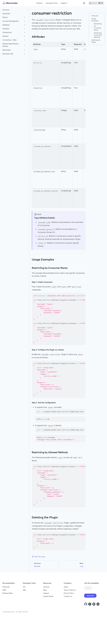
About (66, 587)
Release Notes (8, 593)
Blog (45, 590)
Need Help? (7, 50)
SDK (24, 590)
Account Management (10, 21)
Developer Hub (8, 54)
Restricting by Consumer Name (98, 27)
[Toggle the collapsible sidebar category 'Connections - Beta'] (24, 40)
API (24, 587)
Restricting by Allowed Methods (98, 35)
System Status (48, 596)
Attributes (94, 16)
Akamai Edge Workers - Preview (11, 45)
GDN (4, 590)
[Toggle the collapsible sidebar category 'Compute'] (24, 29)
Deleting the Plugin (95, 41)
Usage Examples (94, 20)
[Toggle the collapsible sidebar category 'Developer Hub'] (24, 54)
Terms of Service (70, 590)
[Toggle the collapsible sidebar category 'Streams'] (24, 36)
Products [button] (39, 3)
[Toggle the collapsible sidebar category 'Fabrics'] (24, 17)
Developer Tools (51, 3)
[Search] (96, 3)
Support (63, 3)
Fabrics (5, 17)
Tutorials (46, 587)
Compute (6, 29)
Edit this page (38, 557)
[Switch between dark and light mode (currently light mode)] (84, 3)
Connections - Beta (10, 40)
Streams (5, 36)
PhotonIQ (6, 587)
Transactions (7, 32)
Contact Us (68, 596)
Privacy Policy (69, 593)
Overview (6, 10)
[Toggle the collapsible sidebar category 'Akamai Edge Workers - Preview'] (24, 45)
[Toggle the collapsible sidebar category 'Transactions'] (24, 32)
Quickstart (6, 14)
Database (6, 25)
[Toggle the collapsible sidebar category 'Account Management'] (24, 21)
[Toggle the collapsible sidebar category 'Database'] (24, 25)
